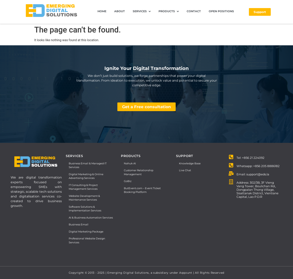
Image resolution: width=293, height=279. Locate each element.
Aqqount (186, 272)
